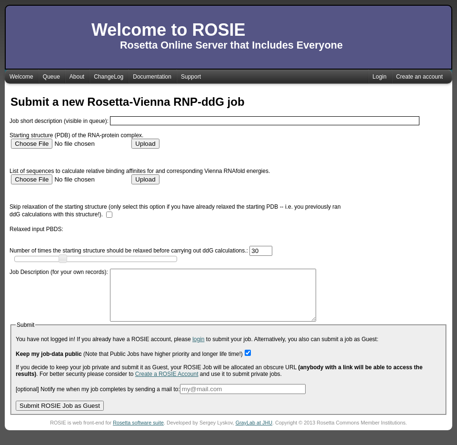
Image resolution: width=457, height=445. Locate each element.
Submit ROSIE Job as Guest (60, 415)
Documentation (152, 76)
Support (191, 76)
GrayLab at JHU (254, 432)
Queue (51, 76)
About (77, 76)
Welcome (21, 76)
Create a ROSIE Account (167, 384)
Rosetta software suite (138, 432)
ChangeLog (108, 76)
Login (380, 76)
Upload (145, 143)
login (198, 349)
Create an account (419, 76)
